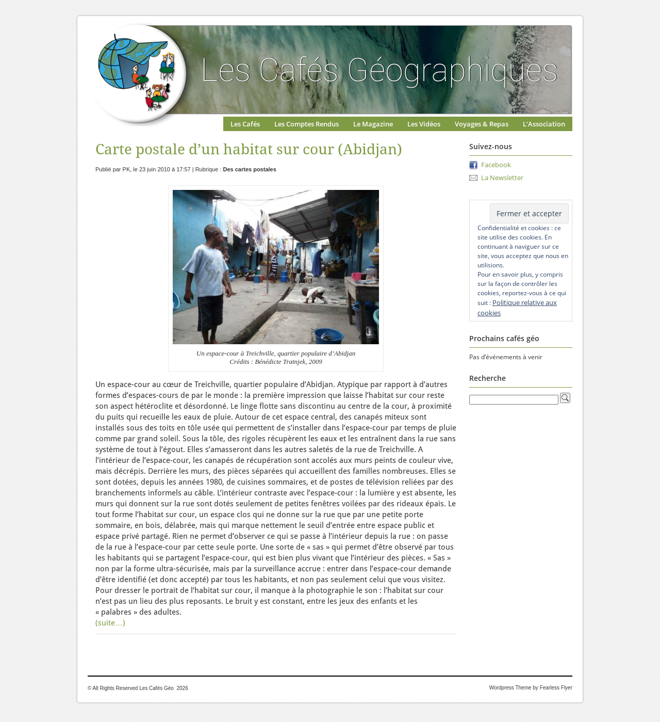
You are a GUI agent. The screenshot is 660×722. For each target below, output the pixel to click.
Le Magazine (373, 124)
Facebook (496, 164)
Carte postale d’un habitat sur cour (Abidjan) (248, 149)
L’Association (544, 124)
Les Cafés (245, 124)
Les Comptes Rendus (306, 124)
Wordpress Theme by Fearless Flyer (530, 688)
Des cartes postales (249, 169)
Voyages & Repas (481, 124)
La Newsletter (502, 177)
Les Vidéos (423, 124)
